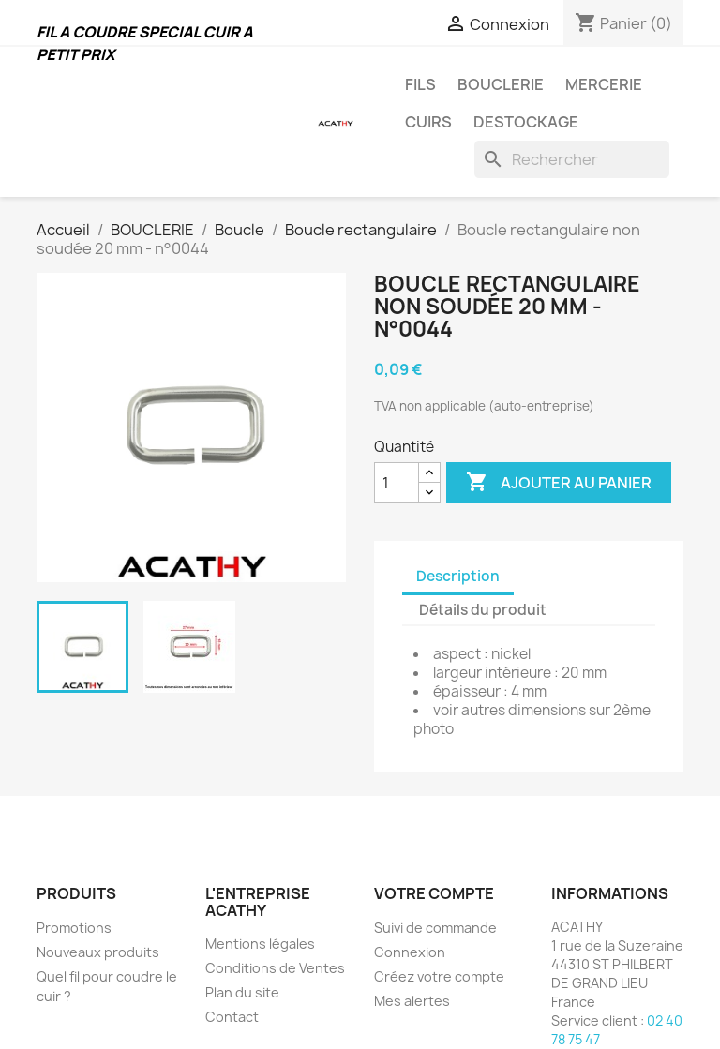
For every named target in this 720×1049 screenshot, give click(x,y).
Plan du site (242, 992)
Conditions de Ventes (275, 968)
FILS (420, 84)
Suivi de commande (435, 928)
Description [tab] (458, 576)
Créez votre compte (439, 976)
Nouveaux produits (98, 952)
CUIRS (428, 122)
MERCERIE (603, 84)
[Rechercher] (571, 159)
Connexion (409, 952)
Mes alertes (412, 1001)
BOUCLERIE (501, 84)
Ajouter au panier (559, 483)
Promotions (74, 928)
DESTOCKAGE (525, 122)
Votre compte (434, 893)
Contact (232, 1017)
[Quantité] (396, 482)
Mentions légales (260, 943)
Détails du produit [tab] (483, 610)
